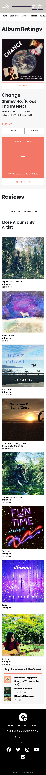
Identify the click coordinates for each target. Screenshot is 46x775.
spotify (23, 85)
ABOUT (10, 725)
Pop (3, 610)
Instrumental (8, 448)
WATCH (25, 16)
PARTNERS (13, 731)
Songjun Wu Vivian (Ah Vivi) (27, 682)
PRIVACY (23, 725)
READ (5, 16)
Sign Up (40, 6)
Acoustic (6, 664)
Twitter (34, 131)
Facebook (13, 131)
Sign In (34, 6)
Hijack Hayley (22, 692)
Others (5, 341)
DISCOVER (15, 16)
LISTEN (34, 16)
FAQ (34, 725)
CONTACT (29, 731)
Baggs (18, 699)
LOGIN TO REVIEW (23, 182)
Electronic (7, 287)
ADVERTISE (22, 737)
